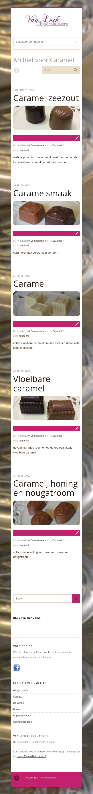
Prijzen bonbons (22, 715)
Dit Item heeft (29, 145)
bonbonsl (24, 150)
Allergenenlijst (20, 690)
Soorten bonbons (22, 721)
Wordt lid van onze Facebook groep (16, 70)
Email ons (16, 778)
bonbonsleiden (48, 777)
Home (16, 709)
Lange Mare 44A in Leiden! (31, 756)
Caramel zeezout (46, 98)
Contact (17, 696)
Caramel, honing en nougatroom (45, 487)
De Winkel (18, 703)
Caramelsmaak (42, 193)
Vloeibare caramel (31, 383)
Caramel (57, 145)
